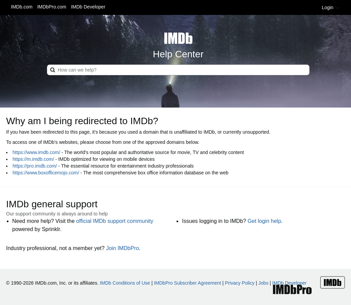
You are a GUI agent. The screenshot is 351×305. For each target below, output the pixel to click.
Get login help (264, 221)
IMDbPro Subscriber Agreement (187, 283)
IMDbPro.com (52, 6)
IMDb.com (22, 6)
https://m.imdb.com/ (33, 159)
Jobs (263, 283)
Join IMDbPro (122, 248)
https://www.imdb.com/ (36, 152)
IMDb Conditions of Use (125, 283)
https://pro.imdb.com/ (35, 166)
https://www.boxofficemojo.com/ (46, 172)
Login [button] (331, 7)
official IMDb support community (114, 221)
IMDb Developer (88, 6)
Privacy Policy (240, 283)
